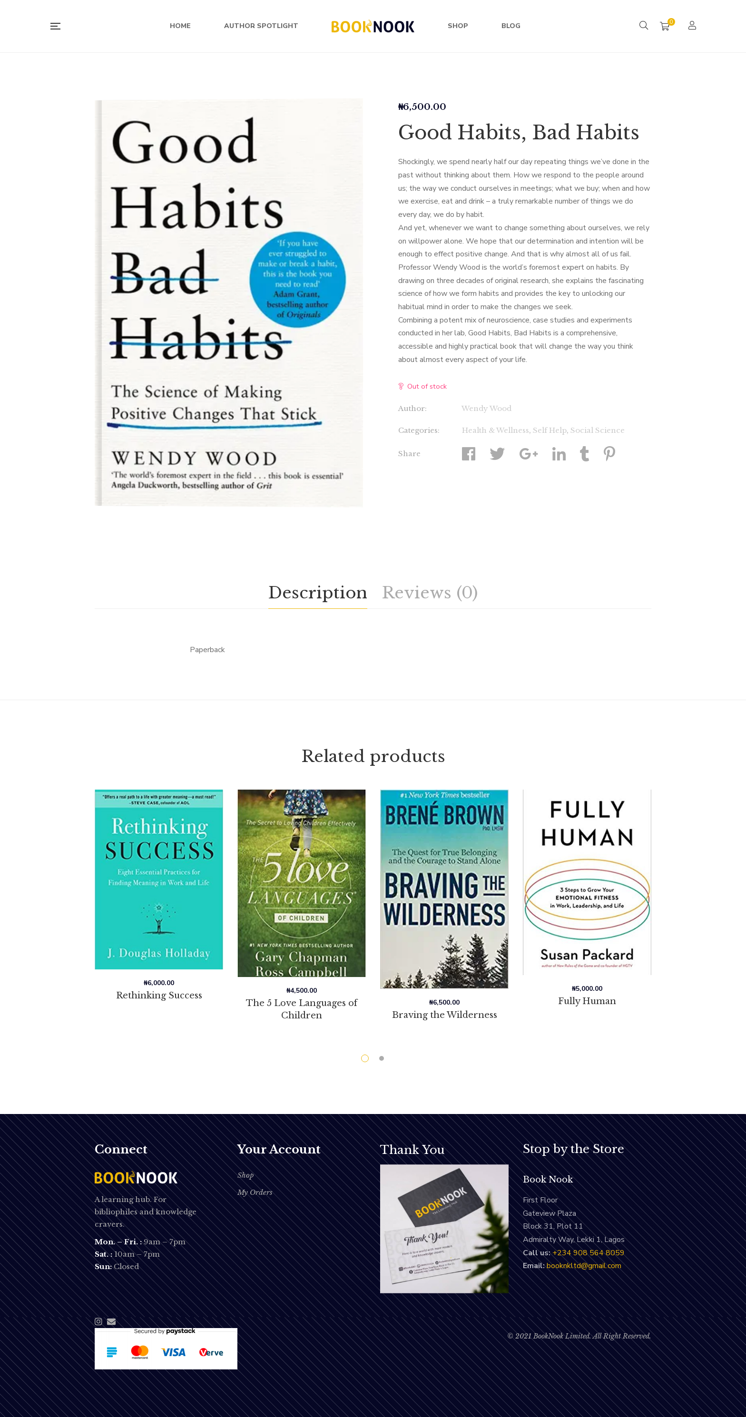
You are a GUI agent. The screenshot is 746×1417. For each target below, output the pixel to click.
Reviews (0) (430, 593)
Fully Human (587, 1001)
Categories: (419, 430)
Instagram (98, 1321)
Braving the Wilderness (444, 1015)
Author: (412, 408)
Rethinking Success (159, 995)
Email (111, 1321)
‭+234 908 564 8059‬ (588, 1253)
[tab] (318, 593)
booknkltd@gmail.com (584, 1266)
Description (317, 593)
